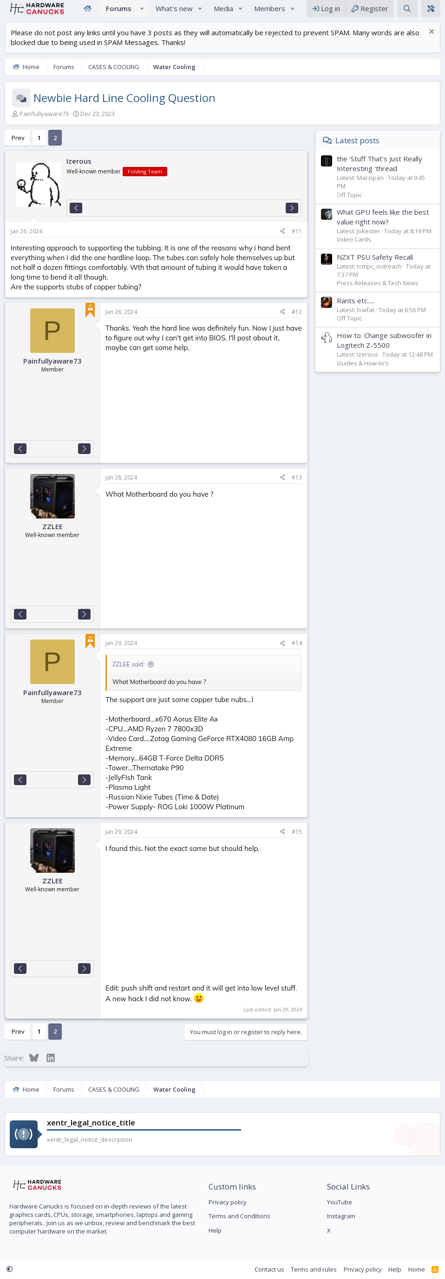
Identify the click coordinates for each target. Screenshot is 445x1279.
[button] (142, 13)
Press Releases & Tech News (378, 292)
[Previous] (76, 217)
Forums (118, 13)
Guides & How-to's (363, 372)
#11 (297, 240)
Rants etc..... (355, 309)
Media (223, 13)
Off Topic (349, 204)
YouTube (339, 1202)
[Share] (282, 241)
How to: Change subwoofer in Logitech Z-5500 (384, 349)
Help (215, 1230)
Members (269, 13)
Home (87, 13)
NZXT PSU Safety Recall (375, 266)
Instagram (341, 1216)
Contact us (269, 1269)
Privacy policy (228, 1202)
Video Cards (354, 248)
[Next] (292, 217)
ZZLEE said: (128, 673)
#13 (297, 487)
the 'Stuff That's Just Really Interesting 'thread (379, 172)
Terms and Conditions (239, 1216)
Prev (18, 147)
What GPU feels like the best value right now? (383, 226)
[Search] (407, 13)
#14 (297, 652)
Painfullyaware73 (44, 123)
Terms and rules (314, 1269)
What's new (174, 13)
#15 (297, 841)
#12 (297, 321)
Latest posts (357, 149)
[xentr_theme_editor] (430, 13)
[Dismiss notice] (430, 42)
